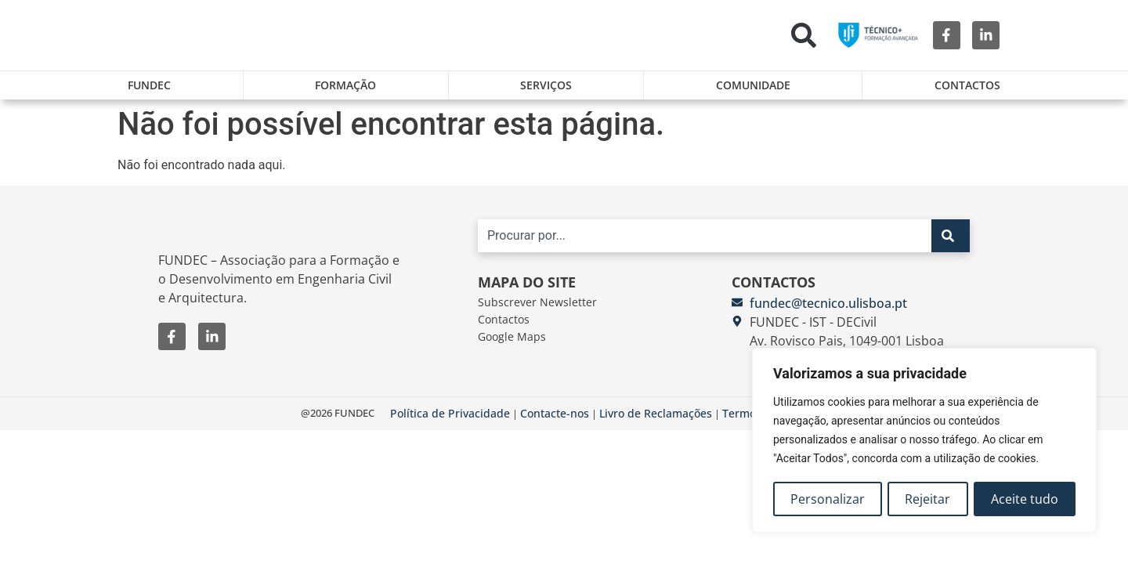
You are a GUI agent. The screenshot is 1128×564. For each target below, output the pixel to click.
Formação (345, 85)
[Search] (950, 241)
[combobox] (704, 241)
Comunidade (753, 85)
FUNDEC (149, 85)
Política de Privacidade (450, 418)
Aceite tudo (1024, 499)
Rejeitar (928, 499)
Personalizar (827, 499)
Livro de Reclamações (655, 418)
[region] (924, 441)
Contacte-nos (554, 418)
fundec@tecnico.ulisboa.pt (828, 309)
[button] (803, 35)
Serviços (546, 85)
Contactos (967, 85)
